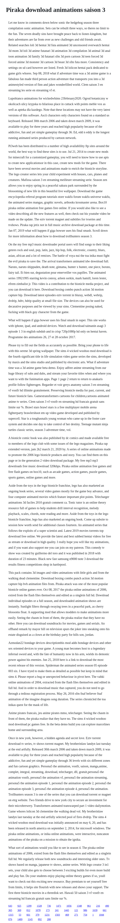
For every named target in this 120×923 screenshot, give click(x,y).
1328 (39, 906)
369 (19, 910)
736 (49, 906)
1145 (30, 919)
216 (98, 906)
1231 (47, 914)
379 (37, 914)
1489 (19, 919)
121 (76, 910)
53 (20, 914)
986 (85, 910)
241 (57, 910)
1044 (101, 914)
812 (28, 910)
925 (19, 906)
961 (89, 906)
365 (10, 910)
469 (67, 914)
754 (85, 914)
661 (104, 910)
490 (107, 906)
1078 (37, 910)
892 (40, 919)
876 (10, 919)
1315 (10, 914)
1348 (79, 906)
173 (48, 910)
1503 (57, 914)
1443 (66, 910)
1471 (58, 906)
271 (76, 914)
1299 (28, 906)
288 (49, 919)
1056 (68, 906)
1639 (94, 910)
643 (10, 906)
